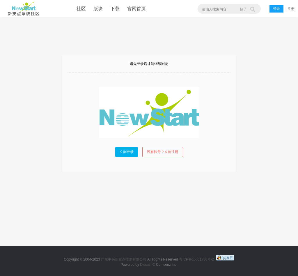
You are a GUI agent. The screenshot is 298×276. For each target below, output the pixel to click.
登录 (276, 9)
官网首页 (136, 8)
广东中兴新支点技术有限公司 (123, 259)
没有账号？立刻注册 (162, 152)
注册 (291, 9)
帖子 (243, 9)
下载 (115, 8)
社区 (81, 8)
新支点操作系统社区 (22, 9)
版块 (98, 8)
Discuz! (145, 265)
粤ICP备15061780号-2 (196, 259)
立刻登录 (127, 152)
